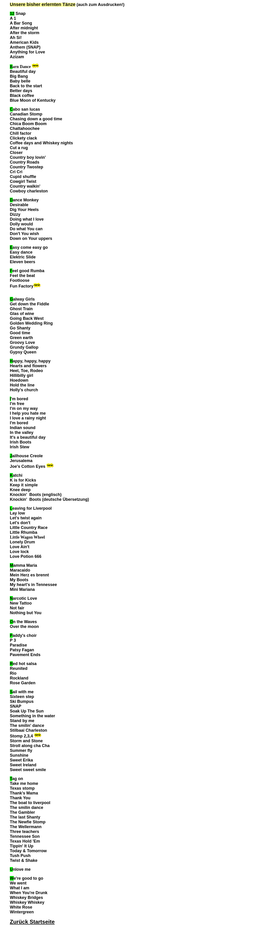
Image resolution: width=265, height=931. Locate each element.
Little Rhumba (23, 532)
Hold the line (22, 385)
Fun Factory (21, 286)
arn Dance (20, 66)
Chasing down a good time (36, 119)
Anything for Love (27, 52)
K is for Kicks (23, 480)
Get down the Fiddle (29, 304)
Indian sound (22, 427)
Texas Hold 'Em (25, 841)
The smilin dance (26, 807)
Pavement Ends (25, 654)
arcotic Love (23, 598)
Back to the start (26, 86)
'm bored (19, 399)
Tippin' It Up (21, 846)
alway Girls (22, 299)
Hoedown (19, 380)
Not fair (17, 608)
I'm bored (19, 423)
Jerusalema (21, 460)
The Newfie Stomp (28, 822)
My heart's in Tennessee (33, 584)
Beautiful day (23, 71)
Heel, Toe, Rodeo (26, 370)
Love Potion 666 (25, 556)
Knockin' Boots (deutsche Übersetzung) (49, 499)
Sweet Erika (21, 760)
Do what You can (26, 229)
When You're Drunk (29, 892)
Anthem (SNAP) (25, 47)
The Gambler (22, 812)
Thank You (20, 798)
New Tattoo (21, 603)
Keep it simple (24, 485)
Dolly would (22, 224)
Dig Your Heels (24, 209)
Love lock (19, 551)
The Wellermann (26, 826)
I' (17, 403)
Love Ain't (19, 547)
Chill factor (20, 133)
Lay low (17, 513)
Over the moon (24, 626)
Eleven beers (22, 262)
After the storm (24, 32)
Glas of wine (22, 313)
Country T (19, 167)
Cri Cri (16, 172)
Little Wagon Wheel (27, 537)
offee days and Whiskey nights (43, 143)
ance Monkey (24, 200)
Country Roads (24, 162)
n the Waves (23, 621)
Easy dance (21, 252)
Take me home (24, 783)
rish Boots (21, 442)
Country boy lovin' (28, 157)
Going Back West (27, 318)
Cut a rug (19, 147)
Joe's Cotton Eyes (27, 466)
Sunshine (19, 755)
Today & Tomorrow (28, 851)
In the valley (21, 432)
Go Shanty (20, 328)
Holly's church (24, 390)
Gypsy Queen (23, 352)
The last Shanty (25, 817)
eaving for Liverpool (31, 508)
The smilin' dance (27, 725)
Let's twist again (26, 518)
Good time (20, 333)
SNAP (15, 706)
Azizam (17, 57)
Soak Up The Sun (27, 711)
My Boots (19, 580)
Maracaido (20, 570)
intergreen (24, 912)
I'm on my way (24, 408)
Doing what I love (27, 219)
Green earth (21, 337)
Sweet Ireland (23, 765)
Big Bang (19, 76)
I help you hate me (28, 413)
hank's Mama (25, 793)
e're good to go (26, 878)
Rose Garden (22, 683)
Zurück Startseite (32, 922)
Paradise (18, 645)
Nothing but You (25, 613)
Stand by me (22, 720)
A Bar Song (21, 23)
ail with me (22, 692)
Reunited (18, 668)
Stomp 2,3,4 (21, 736)
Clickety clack (23, 138)
